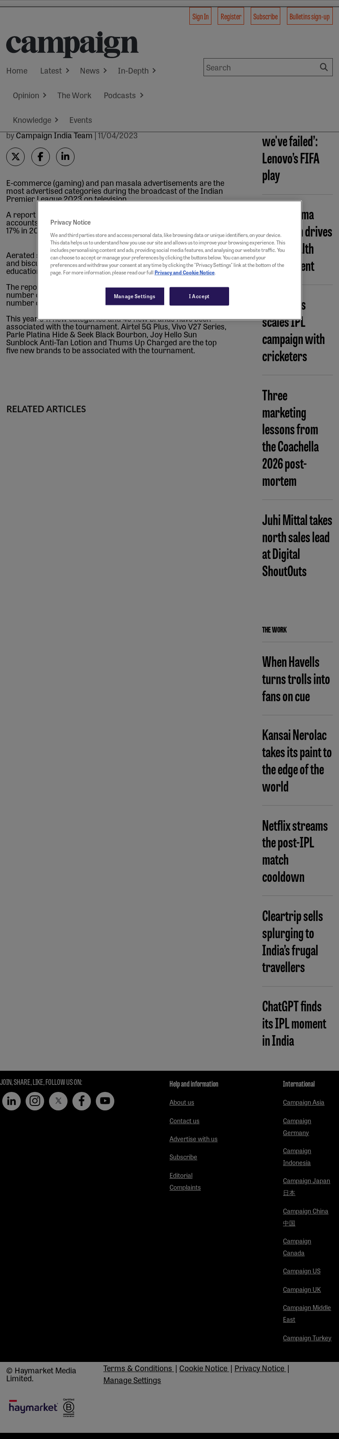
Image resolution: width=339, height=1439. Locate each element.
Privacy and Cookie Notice (184, 272)
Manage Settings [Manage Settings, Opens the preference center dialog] (135, 296)
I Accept (199, 296)
